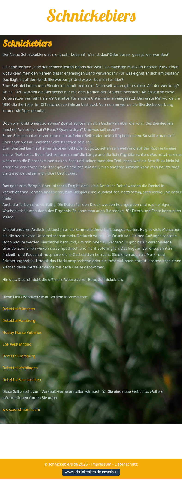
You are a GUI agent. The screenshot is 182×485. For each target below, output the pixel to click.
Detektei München (18, 309)
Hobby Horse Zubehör (22, 332)
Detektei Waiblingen (20, 368)
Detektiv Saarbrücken (21, 380)
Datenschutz (126, 464)
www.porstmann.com (21, 409)
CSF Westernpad (16, 344)
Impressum (101, 464)
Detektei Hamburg (18, 321)
